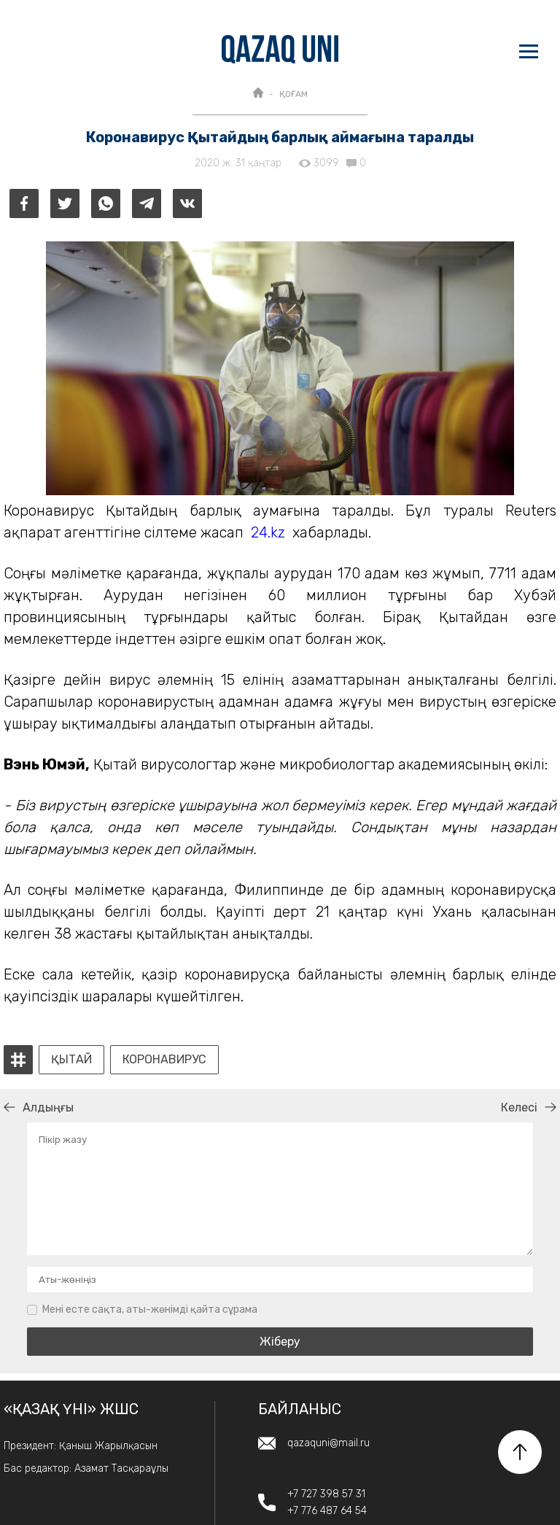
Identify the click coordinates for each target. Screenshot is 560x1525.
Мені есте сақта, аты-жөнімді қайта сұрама (149, 1309)
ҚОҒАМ (293, 94)
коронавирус (164, 1059)
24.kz (268, 532)
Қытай (71, 1059)
